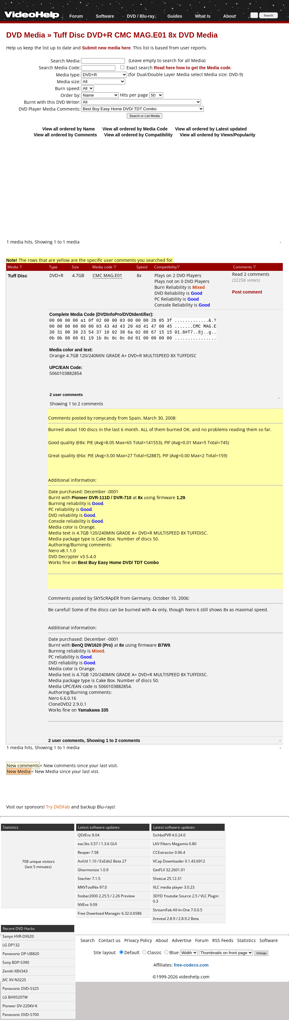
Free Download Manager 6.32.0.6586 (110, 913)
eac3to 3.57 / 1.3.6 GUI (97, 843)
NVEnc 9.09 (87, 904)
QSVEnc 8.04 (88, 835)
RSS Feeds (222, 940)
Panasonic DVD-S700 (20, 1014)
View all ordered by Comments (65, 135)
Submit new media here (106, 48)
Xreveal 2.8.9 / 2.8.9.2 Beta (176, 918)
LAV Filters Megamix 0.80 (174, 843)
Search (87, 940)
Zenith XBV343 (15, 971)
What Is (202, 16)
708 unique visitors (38, 861)
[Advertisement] (147, 187)
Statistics (246, 940)
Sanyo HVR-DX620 (18, 936)
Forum (76, 16)
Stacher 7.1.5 (89, 878)
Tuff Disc (17, 275)
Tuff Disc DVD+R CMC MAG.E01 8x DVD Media (135, 35)
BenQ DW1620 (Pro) (92, 645)
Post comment (247, 292)
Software (105, 16)
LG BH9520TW (15, 997)
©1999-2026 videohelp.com (181, 977)
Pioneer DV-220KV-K (19, 1006)
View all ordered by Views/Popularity (217, 135)
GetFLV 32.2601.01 (169, 869)
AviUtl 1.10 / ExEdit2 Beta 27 (102, 861)
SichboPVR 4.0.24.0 (169, 835)
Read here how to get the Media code (192, 68)
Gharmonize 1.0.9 (93, 869)
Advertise (181, 940)
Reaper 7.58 (88, 852)
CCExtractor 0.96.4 (169, 852)
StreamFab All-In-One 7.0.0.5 (177, 910)
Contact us (110, 940)
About (229, 16)
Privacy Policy (138, 940)
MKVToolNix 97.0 (92, 887)
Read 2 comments (250, 274)
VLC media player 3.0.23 (174, 887)
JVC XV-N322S (14, 979)
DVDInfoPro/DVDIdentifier (123, 314)
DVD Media (25, 35)
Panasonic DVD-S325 (20, 988)
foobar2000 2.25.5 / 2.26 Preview (106, 896)
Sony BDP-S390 (15, 962)
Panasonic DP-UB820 (20, 953)
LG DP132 (11, 945)
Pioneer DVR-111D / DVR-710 (101, 497)
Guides (174, 16)
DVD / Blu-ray (140, 16)
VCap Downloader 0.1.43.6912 (179, 861)
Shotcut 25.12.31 (167, 878)
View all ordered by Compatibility (138, 135)
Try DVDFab (58, 807)
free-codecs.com (191, 965)
